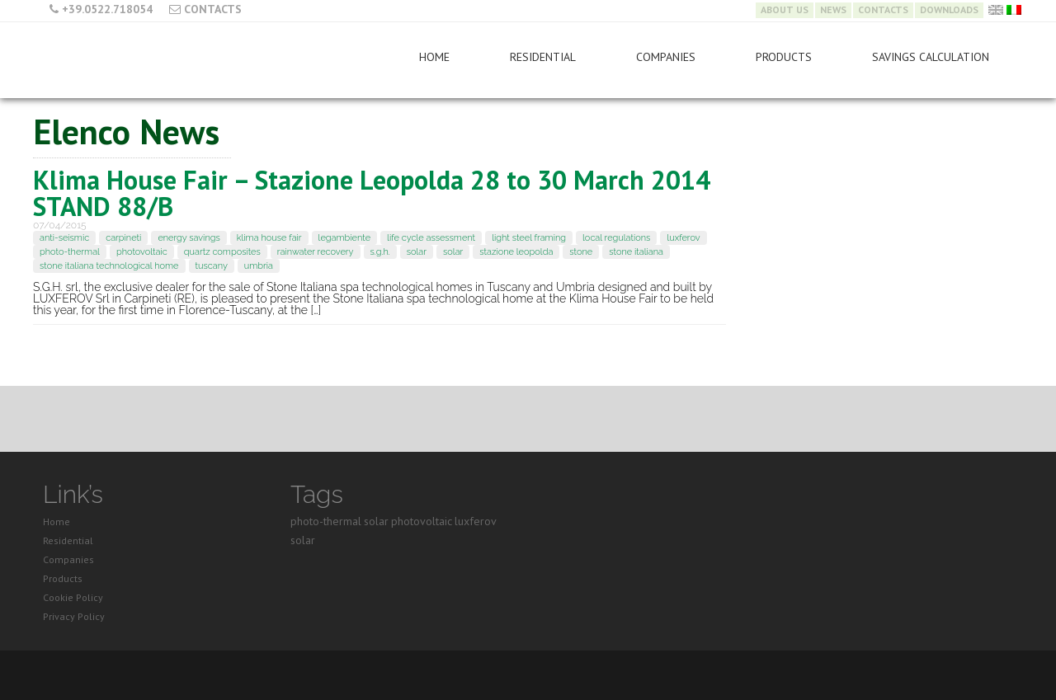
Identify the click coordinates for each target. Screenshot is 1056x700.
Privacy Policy (74, 616)
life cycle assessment (431, 238)
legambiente (344, 238)
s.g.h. (380, 252)
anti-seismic (64, 238)
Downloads (949, 10)
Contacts (213, 9)
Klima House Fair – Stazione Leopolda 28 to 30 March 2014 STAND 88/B (371, 192)
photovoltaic (141, 252)
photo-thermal (70, 252)
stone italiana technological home (109, 266)
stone (580, 252)
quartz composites (222, 252)
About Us (784, 10)
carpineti (123, 238)
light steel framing (529, 238)
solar (417, 252)
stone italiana (636, 252)
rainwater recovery (315, 252)
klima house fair (269, 238)
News (833, 10)
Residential (543, 56)
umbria (258, 266)
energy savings (188, 238)
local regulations (616, 238)
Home (434, 56)
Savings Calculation (930, 56)
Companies (665, 56)
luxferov (683, 238)
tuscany (212, 266)
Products (784, 56)
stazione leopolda (516, 252)
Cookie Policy (73, 597)
